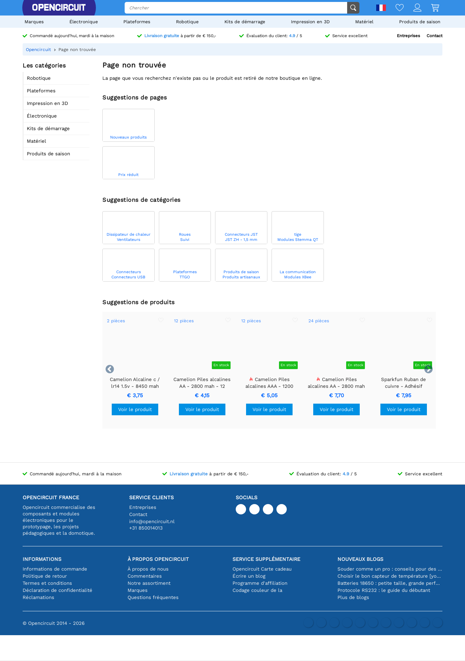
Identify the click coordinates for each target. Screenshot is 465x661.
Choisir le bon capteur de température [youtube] (389, 576)
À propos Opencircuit (158, 559)
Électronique (83, 21)
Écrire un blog (248, 576)
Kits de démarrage (244, 21)
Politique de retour (45, 576)
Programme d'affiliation (259, 583)
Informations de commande (55, 569)
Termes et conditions (47, 583)
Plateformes (136, 21)
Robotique (187, 21)
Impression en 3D (310, 21)
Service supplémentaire (266, 559)
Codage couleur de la (257, 590)
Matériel (364, 21)
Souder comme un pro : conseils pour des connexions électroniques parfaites (389, 569)
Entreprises (408, 35)
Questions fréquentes (153, 597)
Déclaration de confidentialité (57, 590)
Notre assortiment (149, 583)
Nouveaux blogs (360, 559)
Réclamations (38, 597)
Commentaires (145, 576)
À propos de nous (148, 569)
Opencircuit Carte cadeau (262, 569)
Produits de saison (419, 21)
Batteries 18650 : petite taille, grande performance (389, 583)
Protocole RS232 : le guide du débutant (383, 590)
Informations (42, 559)
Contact (434, 35)
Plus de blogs (353, 597)
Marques (34, 21)
